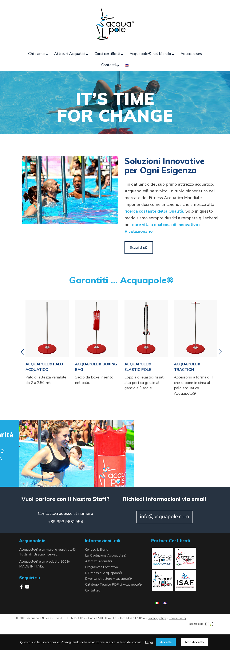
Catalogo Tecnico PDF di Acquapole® (113, 584)
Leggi (149, 642)
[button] (22, 352)
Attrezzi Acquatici (98, 561)
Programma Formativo (101, 567)
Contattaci (92, 590)
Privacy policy (157, 618)
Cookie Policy (177, 618)
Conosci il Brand (96, 549)
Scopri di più (138, 247)
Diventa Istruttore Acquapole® (108, 578)
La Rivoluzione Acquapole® (105, 555)
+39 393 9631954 (65, 522)
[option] (47, 344)
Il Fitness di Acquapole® (103, 573)
